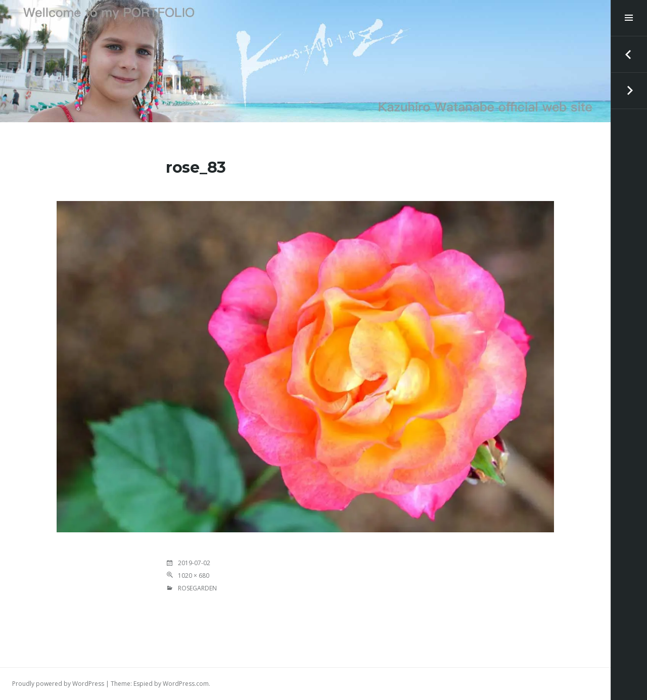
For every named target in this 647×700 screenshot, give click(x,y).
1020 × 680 (193, 575)
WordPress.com (186, 683)
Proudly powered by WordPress (58, 683)
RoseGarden (197, 588)
